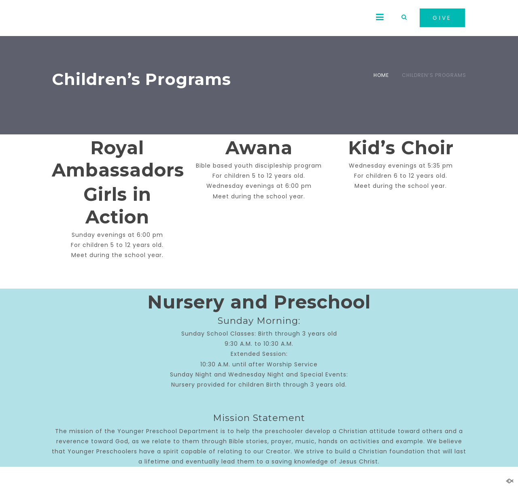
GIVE (442, 18)
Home (381, 75)
